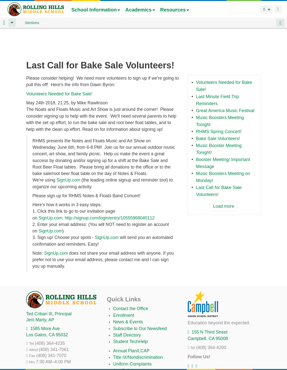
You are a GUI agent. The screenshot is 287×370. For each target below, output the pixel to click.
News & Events (128, 295)
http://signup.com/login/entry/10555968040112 (109, 191)
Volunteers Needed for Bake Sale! (59, 67)
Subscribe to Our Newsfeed (140, 302)
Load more (223, 180)
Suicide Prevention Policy (138, 350)
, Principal (49, 287)
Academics (140, 9)
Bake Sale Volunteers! (218, 112)
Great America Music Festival (225, 84)
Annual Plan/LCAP (131, 324)
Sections (32, 22)
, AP (40, 293)
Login (278, 9)
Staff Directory (127, 308)
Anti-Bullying (125, 344)
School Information (95, 9)
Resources (174, 9)
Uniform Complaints (132, 337)
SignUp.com (68, 153)
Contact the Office (130, 282)
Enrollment (123, 289)
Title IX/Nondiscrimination (138, 331)
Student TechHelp (130, 315)
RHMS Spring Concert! (219, 105)
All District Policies (131, 357)
